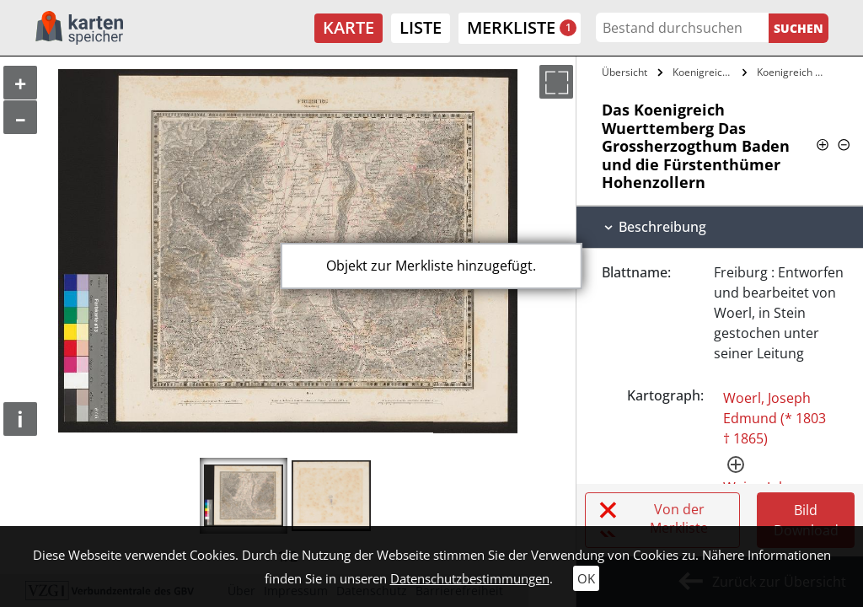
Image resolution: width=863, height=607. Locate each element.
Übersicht (624, 72)
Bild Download (806, 520)
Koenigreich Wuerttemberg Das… (705, 72)
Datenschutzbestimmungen (469, 578)
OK (586, 578)
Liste (420, 27)
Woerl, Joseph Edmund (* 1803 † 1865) (774, 418)
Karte (348, 27)
